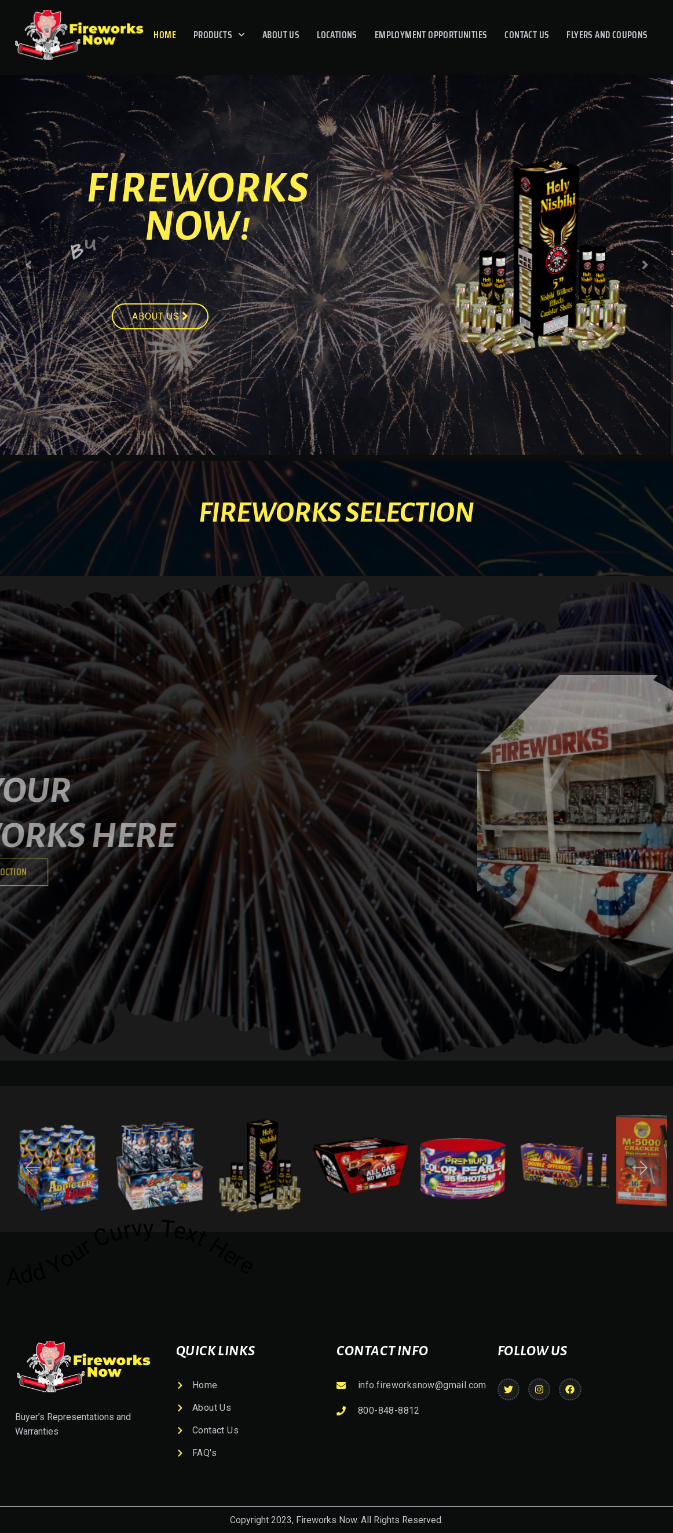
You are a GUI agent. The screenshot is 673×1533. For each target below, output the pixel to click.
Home (164, 34)
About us (160, 316)
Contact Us (526, 34)
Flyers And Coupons (607, 34)
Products (219, 34)
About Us (280, 34)
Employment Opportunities (431, 34)
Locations (337, 34)
